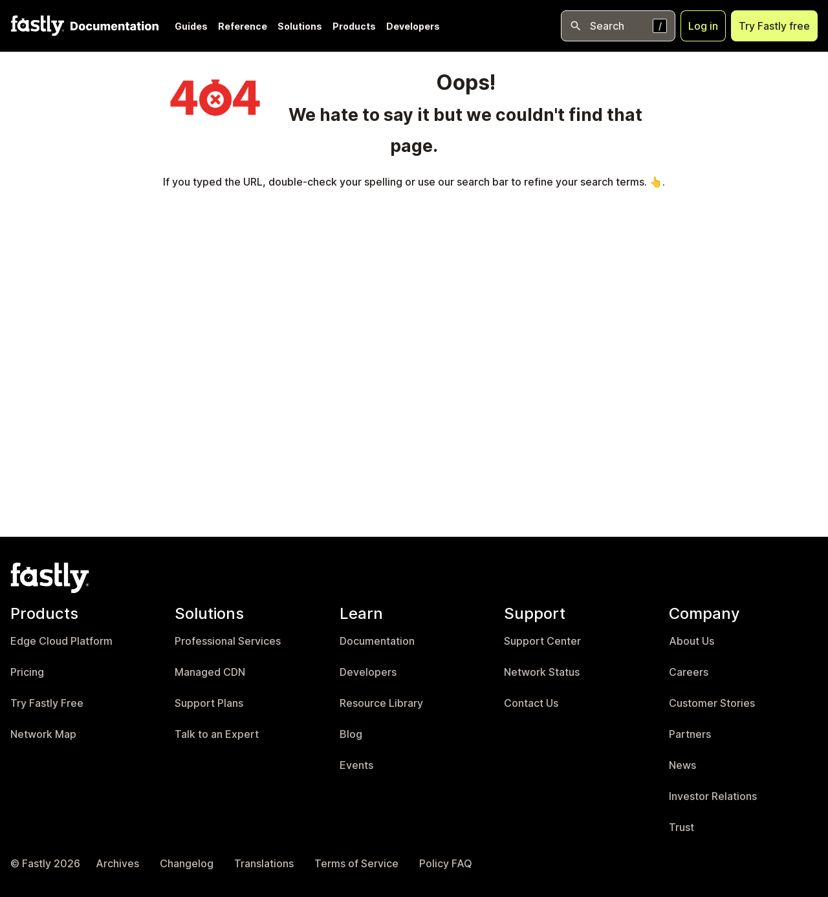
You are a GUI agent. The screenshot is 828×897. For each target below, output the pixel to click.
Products (354, 26)
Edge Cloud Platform (61, 641)
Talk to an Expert (217, 734)
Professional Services (228, 641)
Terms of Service (356, 864)
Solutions (300, 26)
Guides (191, 26)
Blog (351, 734)
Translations (264, 864)
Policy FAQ (445, 864)
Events (356, 765)
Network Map (43, 734)
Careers (688, 672)
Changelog (186, 864)
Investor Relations (713, 796)
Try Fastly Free (46, 703)
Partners (690, 734)
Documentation (377, 641)
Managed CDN (210, 672)
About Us (691, 641)
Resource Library (381, 703)
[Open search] (618, 25)
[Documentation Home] (112, 26)
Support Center (542, 641)
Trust (681, 827)
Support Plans (209, 703)
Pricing (27, 672)
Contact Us (531, 703)
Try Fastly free (774, 25)
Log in (703, 25)
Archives (117, 864)
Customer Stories (712, 703)
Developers (413, 26)
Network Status (542, 672)
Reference (242, 26)
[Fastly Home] (37, 26)
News (682, 765)
